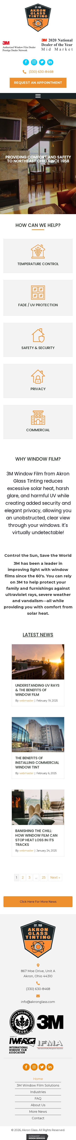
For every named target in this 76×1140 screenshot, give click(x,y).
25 (44, 877)
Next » (55, 877)
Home (38, 1079)
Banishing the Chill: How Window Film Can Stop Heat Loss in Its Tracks (36, 837)
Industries (38, 1092)
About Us (38, 1105)
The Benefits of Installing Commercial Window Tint (37, 763)
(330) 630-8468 (41, 72)
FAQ (38, 1099)
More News (38, 1112)
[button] (26, 62)
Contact (38, 1118)
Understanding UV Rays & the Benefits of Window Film (37, 690)
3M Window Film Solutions (38, 1085)
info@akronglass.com (38, 1002)
